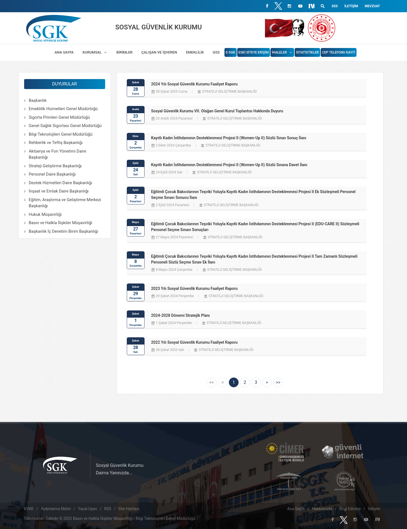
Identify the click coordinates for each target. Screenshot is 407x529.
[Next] (267, 382)
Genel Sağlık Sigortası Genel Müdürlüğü (65, 125)
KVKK (29, 509)
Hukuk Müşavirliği (45, 214)
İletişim (351, 6)
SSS (335, 6)
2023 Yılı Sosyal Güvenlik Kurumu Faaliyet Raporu (194, 288)
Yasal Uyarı (87, 509)
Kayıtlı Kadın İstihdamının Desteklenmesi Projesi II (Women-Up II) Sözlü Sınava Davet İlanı (229, 165)
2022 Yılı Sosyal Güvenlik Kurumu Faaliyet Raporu (194, 342)
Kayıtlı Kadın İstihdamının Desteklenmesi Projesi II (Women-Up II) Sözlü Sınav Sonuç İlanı (228, 138)
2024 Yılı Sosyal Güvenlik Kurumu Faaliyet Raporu (194, 84)
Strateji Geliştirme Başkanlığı (55, 165)
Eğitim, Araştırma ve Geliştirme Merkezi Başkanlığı (65, 203)
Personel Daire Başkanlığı (52, 174)
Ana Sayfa (296, 509)
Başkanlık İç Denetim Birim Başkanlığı (63, 231)
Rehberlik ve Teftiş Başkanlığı (56, 142)
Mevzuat (372, 6)
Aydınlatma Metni (56, 509)
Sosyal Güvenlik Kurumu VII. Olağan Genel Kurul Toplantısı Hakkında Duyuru (217, 111)
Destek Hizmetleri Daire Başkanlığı (60, 182)
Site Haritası (129, 509)
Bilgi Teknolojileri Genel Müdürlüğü (61, 134)
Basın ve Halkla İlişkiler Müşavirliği (60, 222)
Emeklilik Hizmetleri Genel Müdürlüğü (63, 108)
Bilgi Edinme (350, 509)
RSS (107, 509)
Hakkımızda (322, 509)
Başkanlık (38, 100)
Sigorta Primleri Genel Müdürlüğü (59, 117)
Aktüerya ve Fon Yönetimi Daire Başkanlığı (57, 154)
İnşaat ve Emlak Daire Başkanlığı (59, 191)
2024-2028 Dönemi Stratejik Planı (180, 315)
